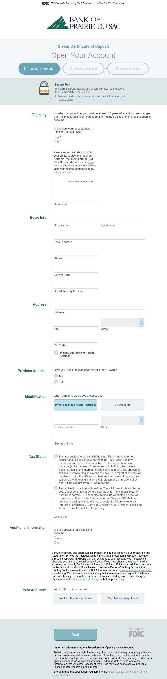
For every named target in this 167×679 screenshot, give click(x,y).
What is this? (61, 516)
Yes (59, 137)
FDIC (136, 632)
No (58, 142)
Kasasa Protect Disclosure (88, 579)
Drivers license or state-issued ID (75, 404)
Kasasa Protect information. (136, 570)
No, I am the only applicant (75, 598)
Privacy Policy (66, 99)
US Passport (122, 404)
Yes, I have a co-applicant (122, 598)
